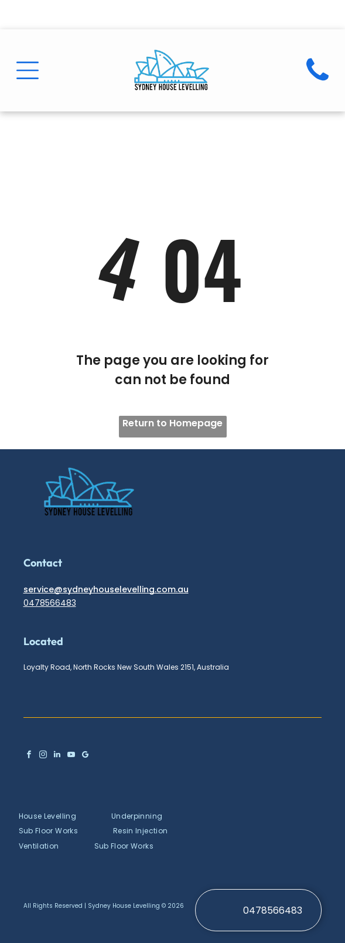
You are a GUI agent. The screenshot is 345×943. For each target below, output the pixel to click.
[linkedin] (57, 756)
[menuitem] (65, 815)
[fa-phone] (317, 84)
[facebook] (29, 756)
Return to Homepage (172, 423)
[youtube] (71, 756)
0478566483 (49, 603)
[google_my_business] (85, 756)
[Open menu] (27, 70)
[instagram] (43, 756)
